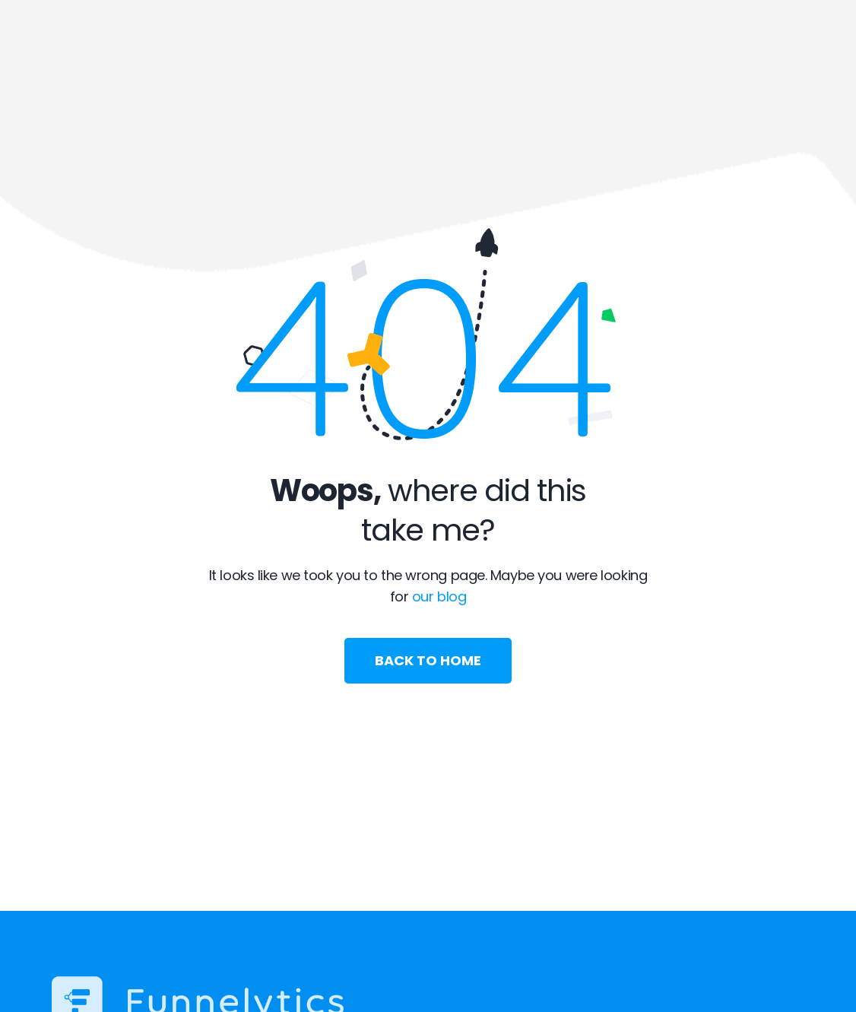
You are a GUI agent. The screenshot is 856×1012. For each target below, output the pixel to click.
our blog (439, 596)
